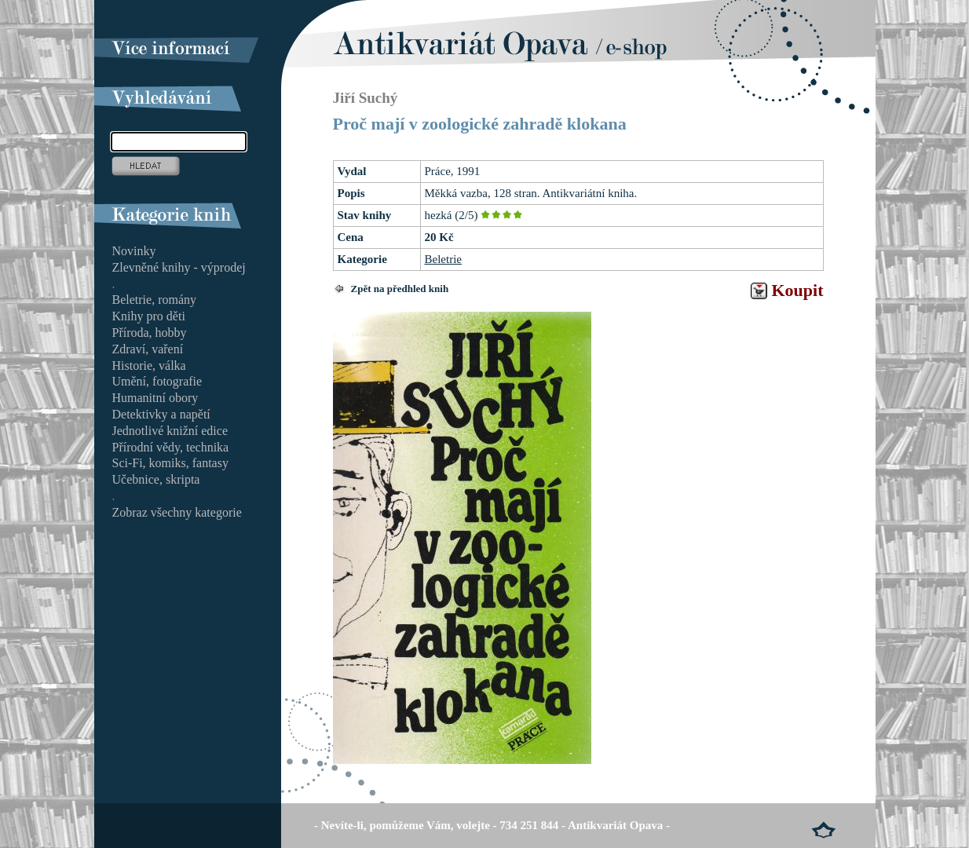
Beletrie (443, 259)
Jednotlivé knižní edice (170, 430)
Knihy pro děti (148, 316)
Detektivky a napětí (161, 414)
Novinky (134, 251)
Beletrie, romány (154, 299)
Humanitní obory (155, 397)
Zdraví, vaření (148, 349)
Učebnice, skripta (156, 479)
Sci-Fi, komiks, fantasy (170, 463)
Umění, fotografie (157, 381)
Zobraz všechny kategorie (177, 512)
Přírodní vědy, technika (170, 447)
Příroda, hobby (149, 332)
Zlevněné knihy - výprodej (179, 267)
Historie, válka (149, 365)
